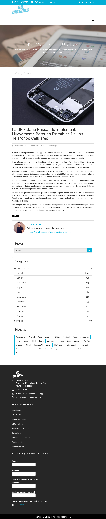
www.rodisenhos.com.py (31, 397)
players (48, 345)
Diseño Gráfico (18, 447)
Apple (40, 337)
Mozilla (28, 345)
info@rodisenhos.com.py (44, 2)
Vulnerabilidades (68, 349)
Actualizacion (21, 337)
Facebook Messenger (81, 337)
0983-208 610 (22, 390)
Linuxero (77, 341)
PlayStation (58, 345)
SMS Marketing (18, 424)
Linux (69, 341)
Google (26, 341)
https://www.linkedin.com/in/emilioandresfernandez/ (50, 232)
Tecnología (52, 146)
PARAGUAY (38, 345)
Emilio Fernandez (21, 146)
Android (32, 337)
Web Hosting (17, 415)
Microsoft (19, 345)
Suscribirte (20, 505)
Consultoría (16, 433)
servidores (29, 349)
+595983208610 (21, 2)
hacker (41, 341)
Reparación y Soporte (20, 428)
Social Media (17, 442)
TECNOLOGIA (42, 349)
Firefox (18, 341)
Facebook (66, 337)
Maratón (87, 341)
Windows (19, 353)
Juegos (61, 341)
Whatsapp (81, 349)
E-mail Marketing (19, 419)
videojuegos (54, 349)
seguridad (84, 345)
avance (47, 337)
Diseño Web (17, 410)
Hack (34, 341)
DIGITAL (57, 337)
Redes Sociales (71, 345)
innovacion (51, 341)
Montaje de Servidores (21, 438)
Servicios (19, 349)
